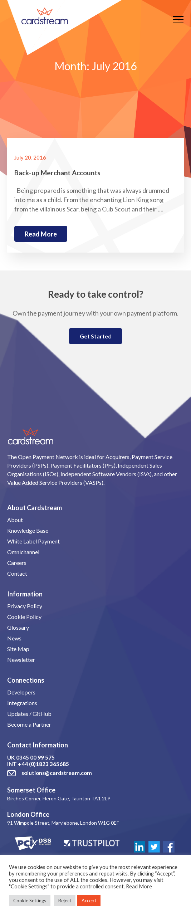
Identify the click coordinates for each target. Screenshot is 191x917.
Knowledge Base (27, 530)
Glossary (18, 627)
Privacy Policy (24, 606)
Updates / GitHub (29, 713)
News (14, 638)
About (15, 519)
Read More (139, 886)
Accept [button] (89, 900)
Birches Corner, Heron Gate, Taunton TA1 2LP (59, 798)
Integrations (22, 702)
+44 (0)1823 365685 (43, 764)
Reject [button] (64, 900)
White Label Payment (33, 541)
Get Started (96, 336)
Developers (21, 692)
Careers (16, 562)
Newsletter (21, 659)
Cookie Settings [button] (29, 900)
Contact (17, 573)
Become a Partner (29, 724)
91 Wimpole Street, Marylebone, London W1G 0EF (63, 823)
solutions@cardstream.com (56, 773)
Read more (41, 234)
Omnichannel (23, 551)
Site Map (18, 648)
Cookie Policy (24, 616)
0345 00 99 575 (35, 757)
